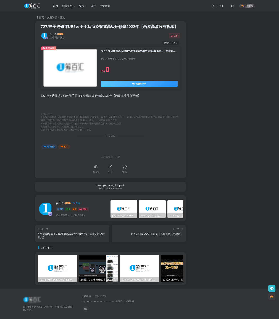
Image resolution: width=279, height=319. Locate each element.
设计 (93, 5)
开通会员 (247, 5)
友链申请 (86, 296)
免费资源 (104, 5)
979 (60, 209)
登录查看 (139, 83)
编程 (83, 5)
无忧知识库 (100, 296)
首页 (55, 5)
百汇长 (53, 34)
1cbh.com (108, 301)
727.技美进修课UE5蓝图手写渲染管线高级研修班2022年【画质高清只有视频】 (109, 26)
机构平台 (68, 5)
